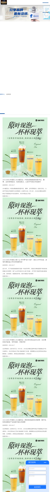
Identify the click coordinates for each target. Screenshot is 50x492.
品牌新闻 (8, 94)
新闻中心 (2, 94)
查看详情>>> (6, 196)
